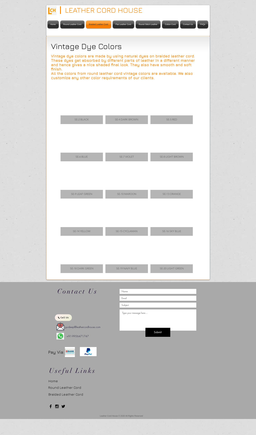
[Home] (55, 381)
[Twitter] (63, 406)
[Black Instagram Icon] (57, 406)
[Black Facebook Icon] (50, 406)
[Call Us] (63, 317)
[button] (82, 106)
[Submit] (157, 332)
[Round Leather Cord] (64, 387)
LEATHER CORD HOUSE (103, 10)
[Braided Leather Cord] (68, 394)
